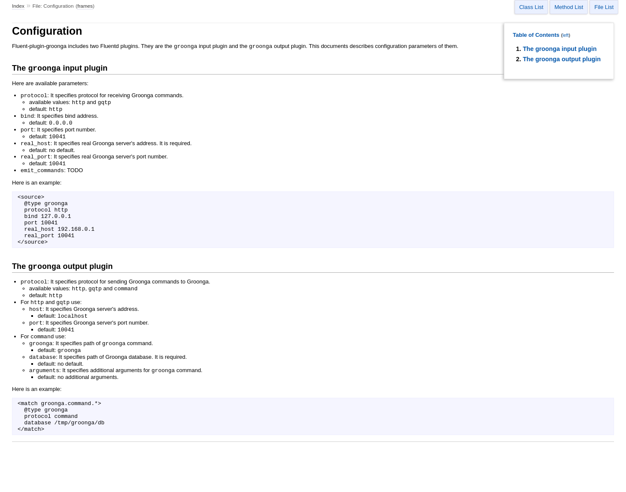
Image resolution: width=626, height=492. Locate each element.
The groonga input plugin (559, 48)
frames (85, 6)
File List (604, 7)
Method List (568, 7)
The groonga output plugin (562, 59)
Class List (531, 7)
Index (18, 6)
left (566, 35)
